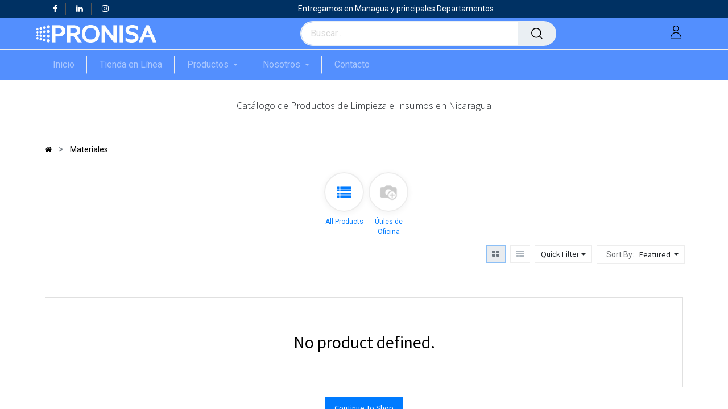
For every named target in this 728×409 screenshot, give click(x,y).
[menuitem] (70, 64)
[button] (660, 254)
